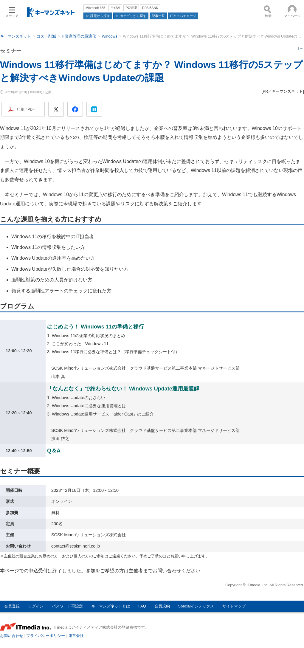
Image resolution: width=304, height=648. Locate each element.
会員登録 (12, 606)
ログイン (36, 606)
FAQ (142, 606)
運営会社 (76, 635)
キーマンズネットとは (110, 606)
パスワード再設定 (67, 606)
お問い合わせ (11, 635)
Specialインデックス (196, 606)
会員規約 (162, 606)
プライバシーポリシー (45, 635)
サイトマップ (234, 606)
